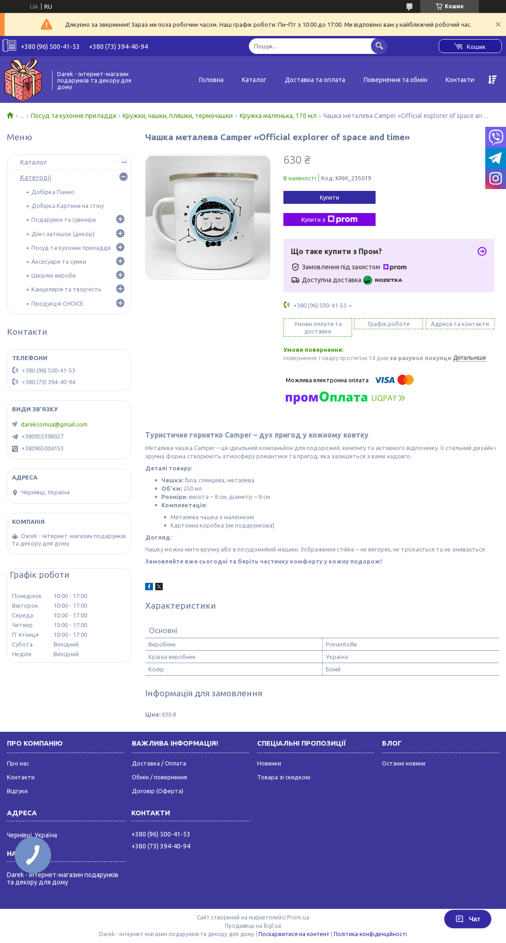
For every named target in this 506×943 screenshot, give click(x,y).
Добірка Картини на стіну (67, 205)
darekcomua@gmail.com (54, 424)
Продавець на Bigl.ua (253, 926)
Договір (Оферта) (157, 791)
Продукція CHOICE (57, 303)
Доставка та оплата (315, 79)
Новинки (269, 763)
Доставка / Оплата (159, 763)
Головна (211, 79)
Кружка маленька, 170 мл (278, 115)
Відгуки (17, 791)
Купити (329, 197)
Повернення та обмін (395, 79)
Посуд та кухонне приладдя (73, 115)
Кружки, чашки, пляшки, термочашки (178, 115)
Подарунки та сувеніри (63, 219)
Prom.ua (298, 917)
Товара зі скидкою (284, 777)
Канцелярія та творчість (66, 289)
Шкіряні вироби (53, 275)
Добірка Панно (52, 192)
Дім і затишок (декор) (62, 234)
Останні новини (403, 763)
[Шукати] (379, 46)
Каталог (254, 79)
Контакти (460, 79)
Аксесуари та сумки (58, 261)
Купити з (329, 219)
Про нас (18, 763)
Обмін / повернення (159, 777)
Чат (467, 919)
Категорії (35, 177)
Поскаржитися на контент (294, 934)
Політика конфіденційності (370, 934)
